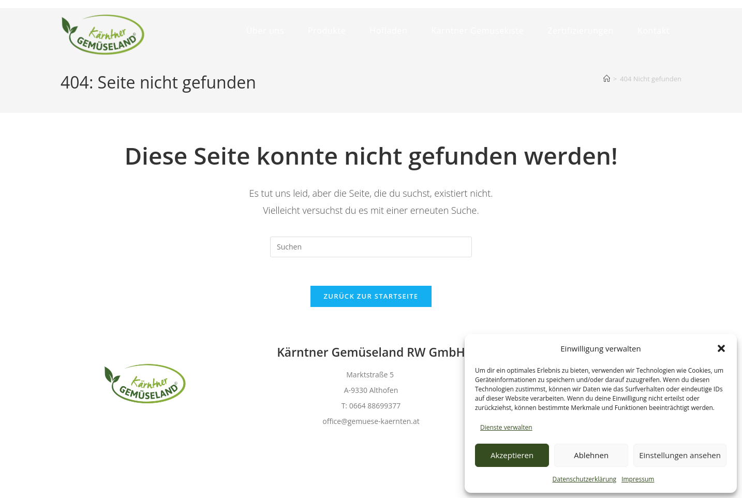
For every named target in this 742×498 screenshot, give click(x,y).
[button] (721, 348)
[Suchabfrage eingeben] (371, 247)
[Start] (606, 78)
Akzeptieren (512, 455)
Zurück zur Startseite (371, 299)
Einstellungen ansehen (680, 455)
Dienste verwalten (506, 427)
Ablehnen (591, 455)
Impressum (637, 479)
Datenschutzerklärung (585, 479)
